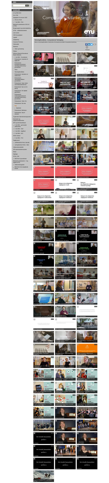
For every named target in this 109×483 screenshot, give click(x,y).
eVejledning (16, 39)
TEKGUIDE (16, 44)
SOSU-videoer (16, 135)
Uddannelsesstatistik (18, 147)
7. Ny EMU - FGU (19, 22)
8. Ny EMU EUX (17, 13)
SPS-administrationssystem (20, 149)
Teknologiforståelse (19, 71)
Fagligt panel (16, 140)
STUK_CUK (16, 156)
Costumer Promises (18, 42)
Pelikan (15, 51)
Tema (16, 69)
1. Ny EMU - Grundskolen (21, 57)
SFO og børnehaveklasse (19, 122)
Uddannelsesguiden (19, 164)
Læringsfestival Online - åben (22, 144)
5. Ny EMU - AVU (19, 133)
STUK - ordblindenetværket (20, 30)
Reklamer (15, 46)
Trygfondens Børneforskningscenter (22, 116)
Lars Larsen (16, 32)
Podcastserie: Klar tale (20, 103)
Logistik (15, 37)
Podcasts (87, 49)
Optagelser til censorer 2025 (20, 17)
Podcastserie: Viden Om (21, 101)
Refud (14, 151)
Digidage (15, 154)
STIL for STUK (18, 19)
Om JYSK (15, 15)
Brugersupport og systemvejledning (22, 28)
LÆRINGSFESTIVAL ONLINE (22, 142)
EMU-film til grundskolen (21, 158)
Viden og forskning (19, 48)
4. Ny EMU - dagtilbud (20, 131)
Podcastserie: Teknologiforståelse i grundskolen (20, 79)
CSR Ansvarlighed (17, 35)
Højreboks (18, 108)
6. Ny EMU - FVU (19, 138)
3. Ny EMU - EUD (19, 128)
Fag (16, 105)
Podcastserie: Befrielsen (21, 110)
